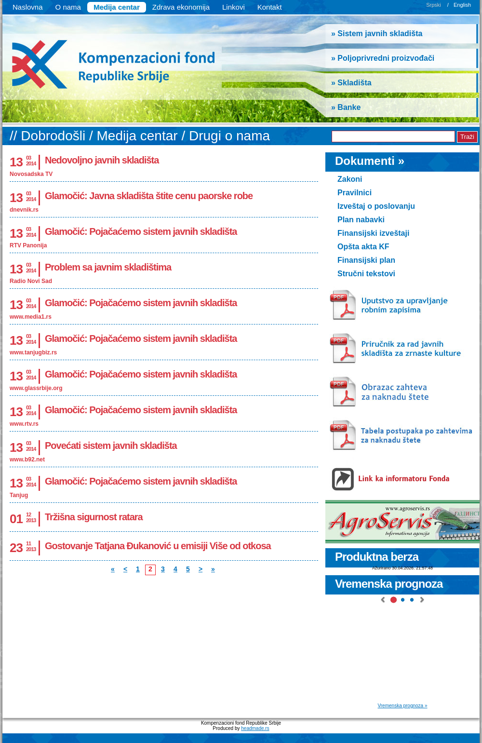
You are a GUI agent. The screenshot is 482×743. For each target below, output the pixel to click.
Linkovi (233, 7)
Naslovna (28, 7)
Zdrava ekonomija (181, 7)
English (462, 5)
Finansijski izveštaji (373, 233)
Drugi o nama (229, 135)
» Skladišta (351, 83)
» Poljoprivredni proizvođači (382, 58)
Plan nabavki (361, 220)
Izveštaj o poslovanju (376, 206)
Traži (467, 136)
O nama (68, 7)
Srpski (433, 5)
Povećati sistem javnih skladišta (111, 445)
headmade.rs (255, 728)
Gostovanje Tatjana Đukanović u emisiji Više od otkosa (158, 545)
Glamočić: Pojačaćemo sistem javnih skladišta (141, 231)
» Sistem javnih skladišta (376, 33)
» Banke (346, 107)
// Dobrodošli (49, 135)
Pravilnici (354, 193)
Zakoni (349, 179)
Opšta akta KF (363, 247)
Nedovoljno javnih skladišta (102, 160)
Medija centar (117, 7)
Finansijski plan (366, 260)
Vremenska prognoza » (402, 705)
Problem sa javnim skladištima (108, 267)
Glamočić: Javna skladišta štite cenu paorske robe (149, 195)
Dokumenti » (369, 160)
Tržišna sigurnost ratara (94, 517)
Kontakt (269, 7)
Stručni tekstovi (366, 274)
